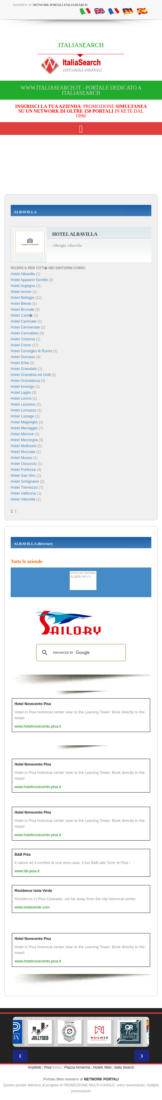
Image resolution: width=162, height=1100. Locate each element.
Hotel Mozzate (23, 451)
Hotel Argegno (23, 285)
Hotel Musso (21, 457)
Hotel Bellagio (22, 297)
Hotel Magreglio (24, 422)
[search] (80, 652)
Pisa (47, 1067)
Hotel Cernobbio (25, 333)
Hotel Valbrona (23, 493)
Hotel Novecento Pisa (33, 704)
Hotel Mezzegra (24, 440)
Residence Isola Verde (33, 891)
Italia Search (124, 1067)
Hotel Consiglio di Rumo (31, 351)
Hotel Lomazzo (23, 410)
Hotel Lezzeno (23, 404)
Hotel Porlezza (23, 469)
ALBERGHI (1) (83, 577)
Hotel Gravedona (25, 380)
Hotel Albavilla (23, 274)
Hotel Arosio (21, 291)
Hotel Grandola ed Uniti (31, 374)
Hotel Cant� (22, 315)
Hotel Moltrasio (23, 446)
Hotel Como (21, 345)
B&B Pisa (23, 854)
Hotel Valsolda (23, 499)
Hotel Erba (20, 363)
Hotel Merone (22, 434)
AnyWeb (34, 1067)
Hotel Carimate (23, 321)
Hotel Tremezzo (24, 487)
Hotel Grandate (24, 368)
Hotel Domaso (23, 357)
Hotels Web (102, 1067)
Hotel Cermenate (25, 327)
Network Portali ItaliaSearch (60, 5)
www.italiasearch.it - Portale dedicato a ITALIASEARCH (81, 90)
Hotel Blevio (21, 303)
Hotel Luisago (22, 416)
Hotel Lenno (21, 398)
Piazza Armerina (77, 1067)
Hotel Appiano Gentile (29, 280)
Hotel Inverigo (22, 386)
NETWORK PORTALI (101, 1079)
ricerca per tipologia (83, 573)
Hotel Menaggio (24, 428)
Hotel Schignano (25, 481)
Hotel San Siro (23, 475)
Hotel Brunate (22, 309)
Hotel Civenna (23, 339)
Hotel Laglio (21, 392)
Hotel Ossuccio (23, 463)
